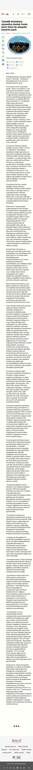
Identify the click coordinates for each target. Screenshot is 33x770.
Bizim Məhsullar (14, 749)
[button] (3, 37)
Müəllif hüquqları (27, 749)
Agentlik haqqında (10, 746)
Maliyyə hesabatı (23, 746)
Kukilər (28, 752)
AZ (23, 14)
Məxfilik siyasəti (19, 752)
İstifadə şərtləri (7, 752)
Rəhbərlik (4, 749)
